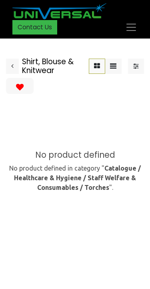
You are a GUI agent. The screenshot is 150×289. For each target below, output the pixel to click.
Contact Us (35, 27)
